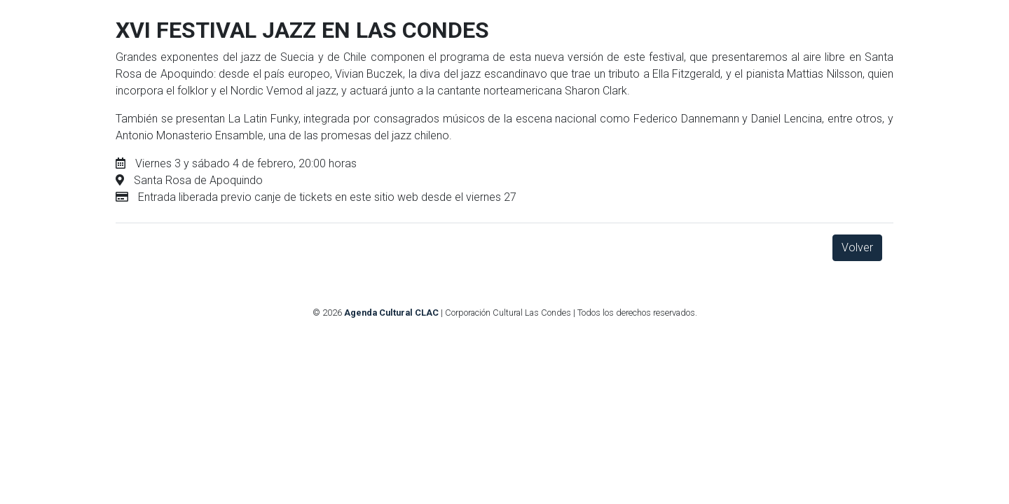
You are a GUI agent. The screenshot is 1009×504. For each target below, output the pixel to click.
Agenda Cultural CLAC (391, 312)
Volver (857, 247)
